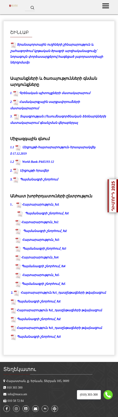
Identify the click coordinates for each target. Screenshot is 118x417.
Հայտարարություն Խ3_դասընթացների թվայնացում (56, 328)
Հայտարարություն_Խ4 (39, 257)
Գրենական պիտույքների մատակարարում (54, 93)
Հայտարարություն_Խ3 (40, 239)
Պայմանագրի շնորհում (39, 179)
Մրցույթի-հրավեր (34, 170)
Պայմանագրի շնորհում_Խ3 (44, 248)
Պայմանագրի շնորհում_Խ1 (35, 301)
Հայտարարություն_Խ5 (40, 275)
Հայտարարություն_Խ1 (40, 204)
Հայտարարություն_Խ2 (39, 222)
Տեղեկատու (19, 369)
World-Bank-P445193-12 (38, 161)
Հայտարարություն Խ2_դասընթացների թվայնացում (56, 310)
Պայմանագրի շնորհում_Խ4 (43, 266)
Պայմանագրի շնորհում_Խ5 (43, 283)
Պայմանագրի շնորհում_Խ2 (45, 231)
